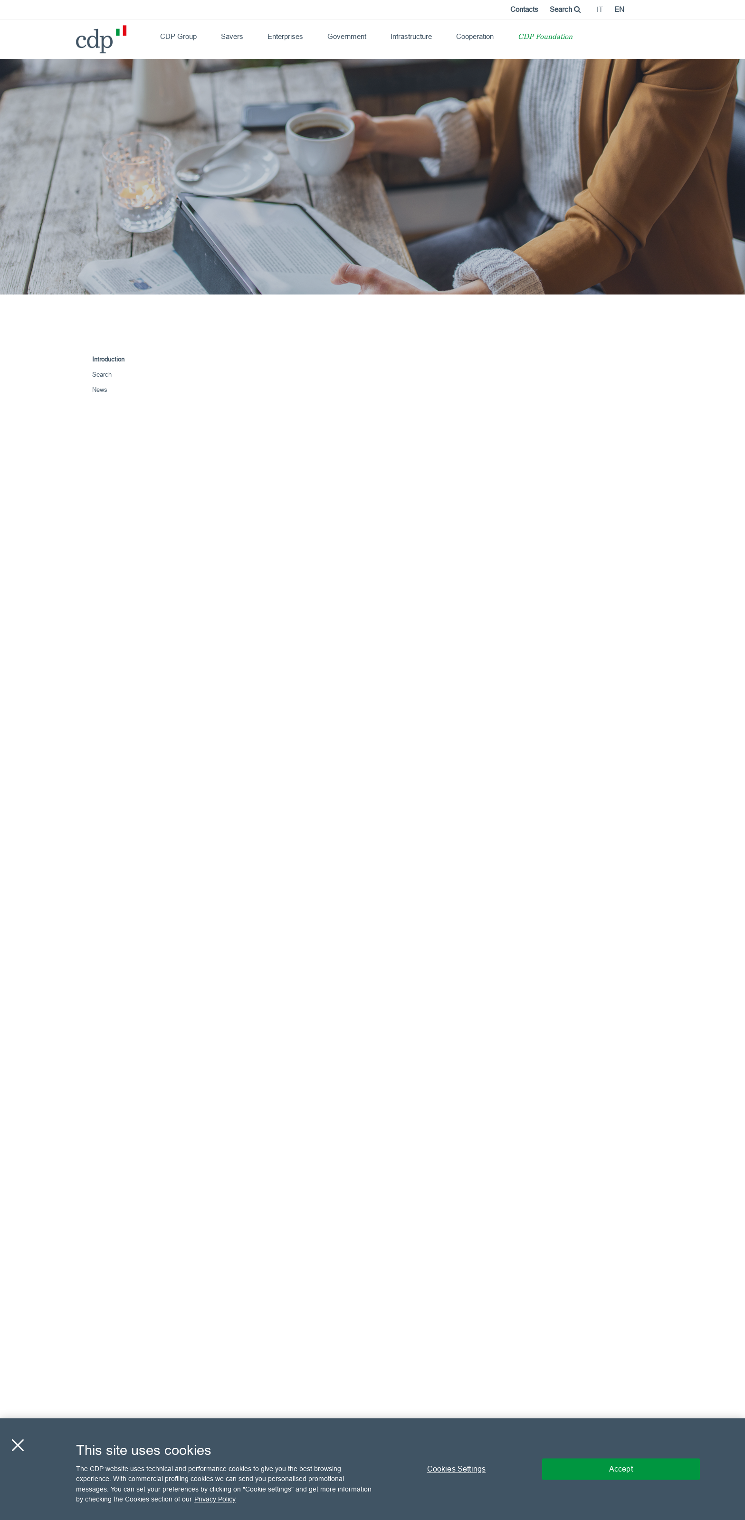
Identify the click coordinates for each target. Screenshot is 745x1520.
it (600, 9)
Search (565, 9)
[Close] (17, 1444)
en (619, 9)
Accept (621, 1468)
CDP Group (178, 36)
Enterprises (285, 36)
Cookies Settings (456, 1468)
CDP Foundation (545, 37)
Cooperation (475, 36)
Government (346, 36)
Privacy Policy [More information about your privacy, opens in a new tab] (215, 1499)
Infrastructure (411, 36)
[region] (372, 1469)
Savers (232, 36)
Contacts (524, 9)
